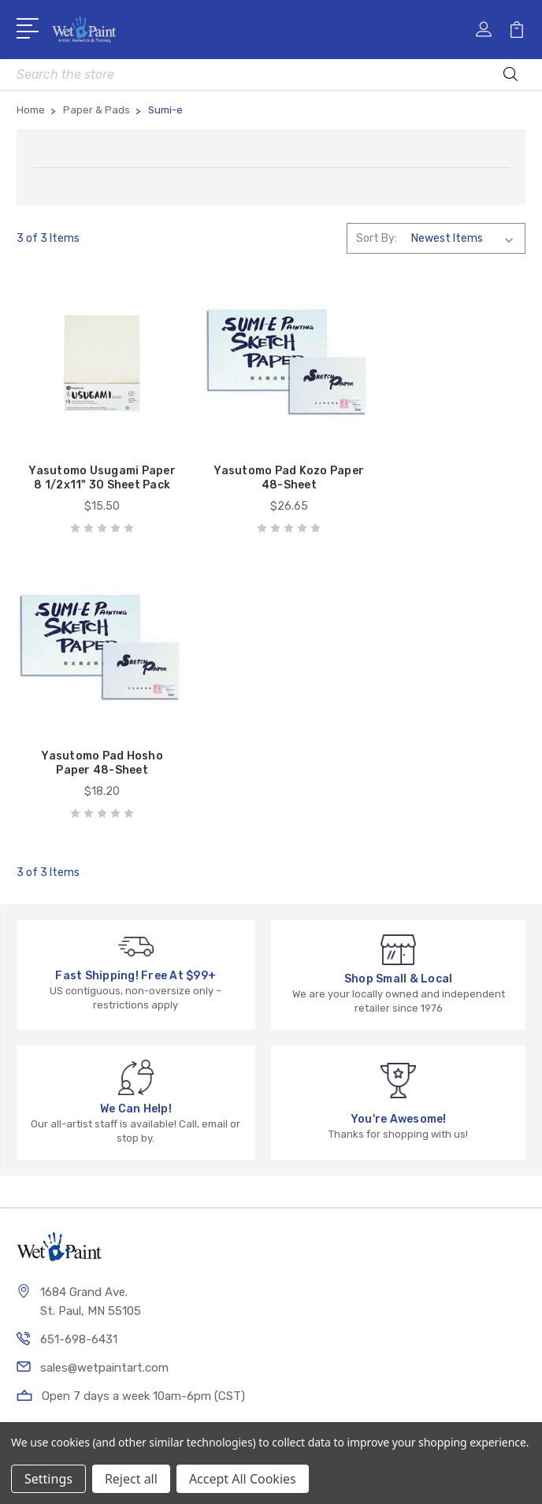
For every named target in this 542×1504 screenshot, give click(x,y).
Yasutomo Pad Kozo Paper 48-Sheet (271, 479)
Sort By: (376, 238)
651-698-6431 (78, 1056)
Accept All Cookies (242, 1478)
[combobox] (271, 74)
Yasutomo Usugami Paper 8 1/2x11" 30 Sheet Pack (96, 472)
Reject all (131, 1478)
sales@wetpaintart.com (104, 1084)
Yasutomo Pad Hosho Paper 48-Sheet (446, 479)
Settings (48, 1478)
